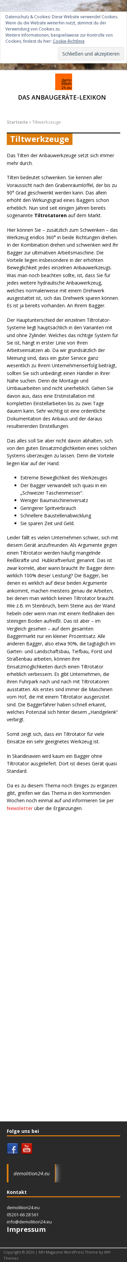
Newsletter (20, 808)
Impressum (26, 1229)
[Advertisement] (63, 882)
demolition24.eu (32, 1173)
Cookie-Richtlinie (69, 41)
